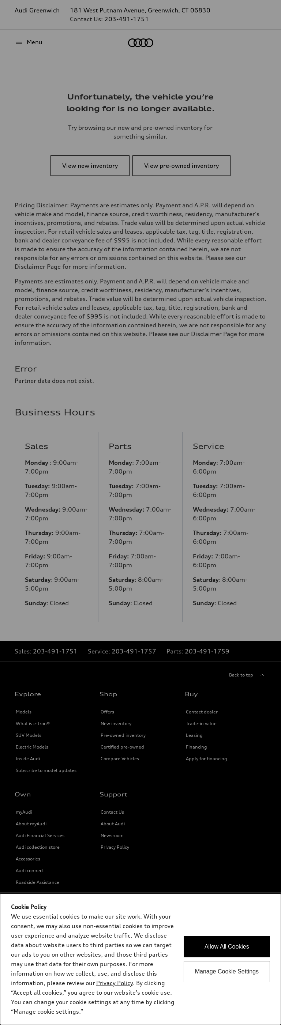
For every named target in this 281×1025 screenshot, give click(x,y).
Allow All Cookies (227, 946)
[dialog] (140, 959)
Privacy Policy (114, 983)
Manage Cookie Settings (227, 971)
